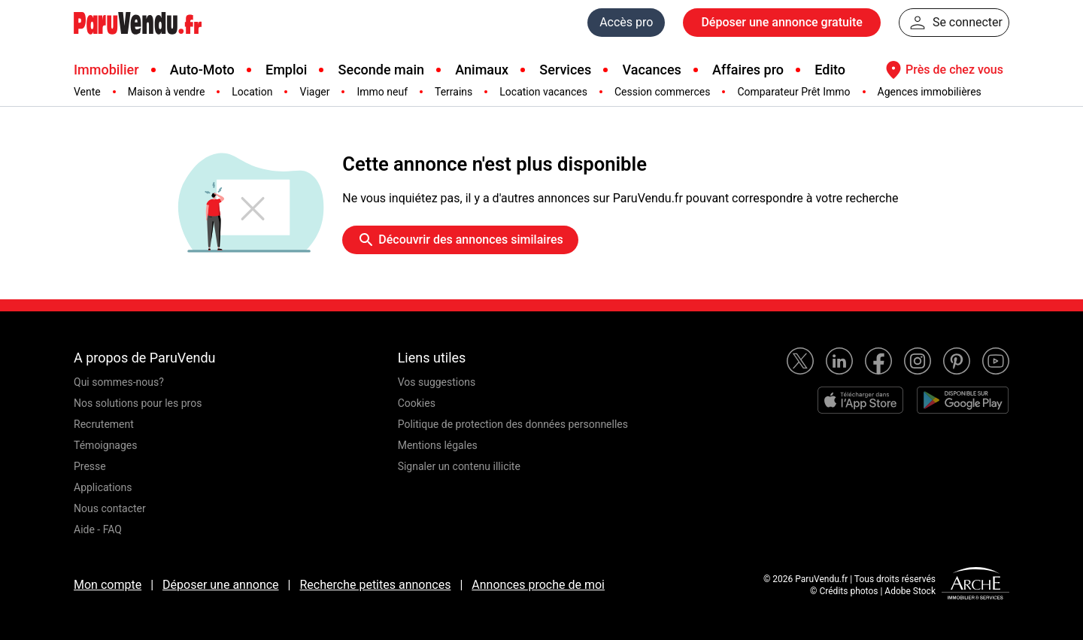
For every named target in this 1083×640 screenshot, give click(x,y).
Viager (314, 92)
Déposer (781, 23)
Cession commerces (662, 92)
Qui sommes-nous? (119, 382)
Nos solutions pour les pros (138, 403)
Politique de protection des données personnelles (513, 424)
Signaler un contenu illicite (459, 466)
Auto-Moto (202, 69)
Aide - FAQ (98, 529)
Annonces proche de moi (538, 585)
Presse (90, 466)
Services (565, 69)
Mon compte (107, 585)
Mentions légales (438, 445)
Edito (830, 69)
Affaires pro (748, 69)
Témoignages (106, 445)
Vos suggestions (437, 382)
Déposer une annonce (220, 585)
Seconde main (381, 69)
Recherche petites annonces (374, 585)
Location (252, 92)
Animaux (481, 69)
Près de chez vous (942, 70)
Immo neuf (382, 92)
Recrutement (104, 424)
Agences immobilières (929, 92)
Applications (103, 487)
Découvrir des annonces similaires (460, 240)
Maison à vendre (166, 92)
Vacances (652, 69)
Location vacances (543, 92)
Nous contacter (110, 508)
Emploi (286, 69)
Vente (87, 92)
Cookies (416, 403)
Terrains (453, 92)
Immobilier (106, 69)
